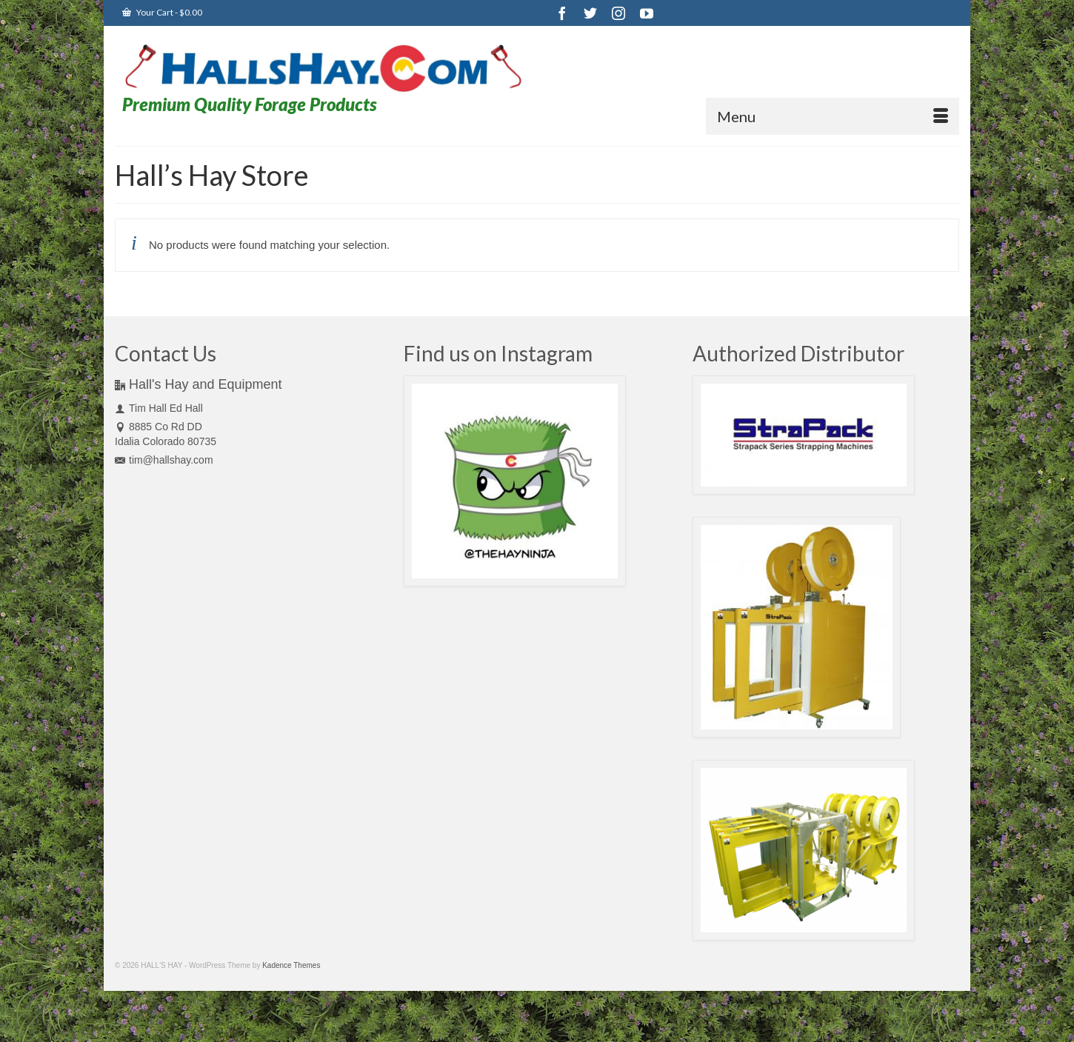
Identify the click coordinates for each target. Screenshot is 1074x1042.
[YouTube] (647, 13)
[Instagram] (618, 13)
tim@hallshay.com (164, 460)
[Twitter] (590, 13)
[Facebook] (562, 13)
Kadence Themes (291, 965)
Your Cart (162, 12)
